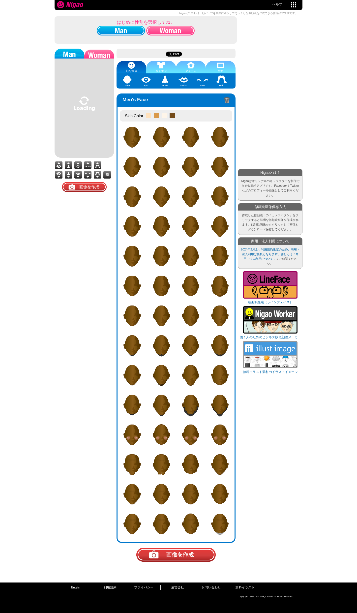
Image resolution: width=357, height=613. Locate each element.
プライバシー (143, 587)
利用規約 (110, 587)
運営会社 (177, 587)
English (76, 587)
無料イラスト (245, 587)
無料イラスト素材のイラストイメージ (270, 372)
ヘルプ (277, 4)
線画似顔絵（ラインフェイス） (270, 302)
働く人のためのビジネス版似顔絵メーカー (270, 337)
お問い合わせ (211, 587)
